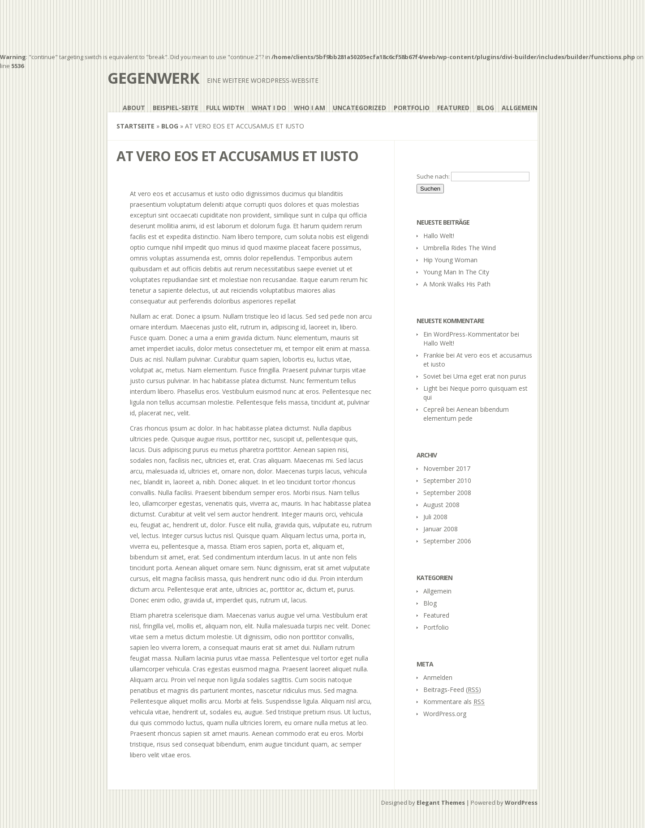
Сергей (433, 409)
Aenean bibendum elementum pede (466, 414)
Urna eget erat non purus (489, 376)
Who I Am (309, 107)
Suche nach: (433, 176)
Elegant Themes (441, 802)
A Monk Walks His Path (456, 284)
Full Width (225, 107)
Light (430, 388)
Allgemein (520, 107)
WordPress (521, 802)
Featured (453, 107)
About (134, 107)
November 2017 (446, 468)
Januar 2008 (440, 529)
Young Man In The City (456, 272)
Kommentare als (454, 701)
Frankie (433, 355)
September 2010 (447, 480)
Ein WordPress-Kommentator (466, 334)
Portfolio (412, 107)
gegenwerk (153, 78)
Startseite (135, 126)
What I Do (269, 107)
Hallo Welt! (438, 235)
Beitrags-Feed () (452, 689)
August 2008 (441, 504)
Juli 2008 (435, 516)
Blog (485, 107)
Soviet (432, 376)
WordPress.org (444, 713)
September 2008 (447, 492)
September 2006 (447, 541)
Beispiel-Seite (175, 107)
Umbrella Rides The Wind (459, 247)
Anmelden (437, 677)
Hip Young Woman (450, 260)
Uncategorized (359, 107)
